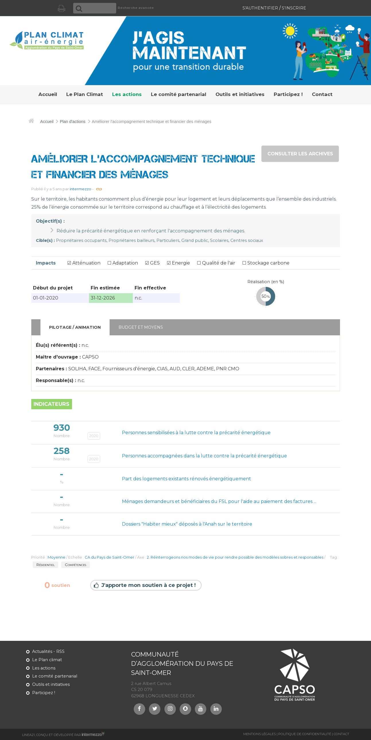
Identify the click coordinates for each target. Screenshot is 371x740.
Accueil (46, 121)
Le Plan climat (47, 659)
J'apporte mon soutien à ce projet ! (148, 585)
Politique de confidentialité (304, 734)
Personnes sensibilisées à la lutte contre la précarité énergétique (196, 432)
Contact (341, 734)
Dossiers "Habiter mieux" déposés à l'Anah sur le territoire (187, 524)
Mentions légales (259, 734)
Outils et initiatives (51, 684)
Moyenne (56, 557)
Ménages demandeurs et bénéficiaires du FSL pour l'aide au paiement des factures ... (219, 501)
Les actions (43, 668)
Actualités (42, 651)
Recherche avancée (136, 8)
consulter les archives (300, 153)
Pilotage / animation (75, 327)
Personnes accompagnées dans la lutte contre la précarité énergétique (204, 456)
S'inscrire (294, 8)
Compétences (75, 564)
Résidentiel (45, 564)
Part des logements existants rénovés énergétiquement (186, 478)
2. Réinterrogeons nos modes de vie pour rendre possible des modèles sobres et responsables (235, 557)
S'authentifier (260, 8)
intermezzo (80, 189)
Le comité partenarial (54, 676)
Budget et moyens (141, 327)
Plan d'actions (72, 121)
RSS (60, 651)
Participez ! (43, 692)
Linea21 (28, 735)
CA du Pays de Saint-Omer (109, 557)
